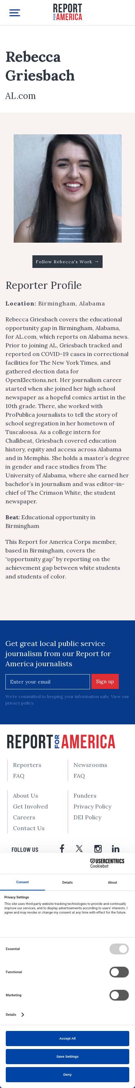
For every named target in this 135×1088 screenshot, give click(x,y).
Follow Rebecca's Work (67, 261)
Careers (24, 817)
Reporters (27, 764)
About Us (25, 795)
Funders (84, 795)
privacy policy (19, 703)
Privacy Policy (92, 806)
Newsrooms (90, 764)
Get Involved (30, 806)
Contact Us (29, 828)
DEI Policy (87, 817)
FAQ (18, 775)
